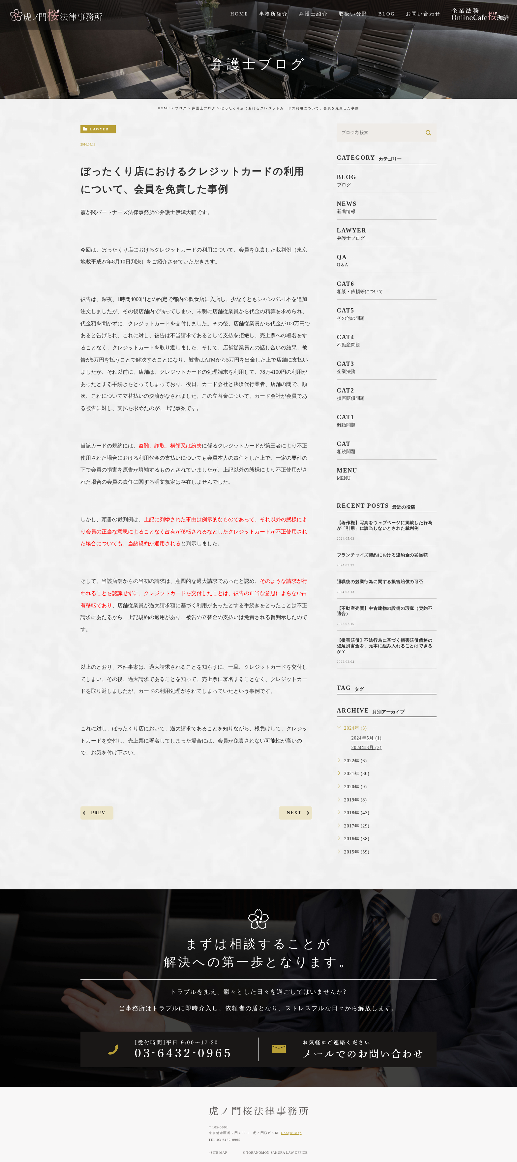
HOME (164, 108)
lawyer (99, 129)
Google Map (291, 1133)
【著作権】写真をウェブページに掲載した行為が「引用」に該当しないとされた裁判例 (385, 525)
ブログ (181, 108)
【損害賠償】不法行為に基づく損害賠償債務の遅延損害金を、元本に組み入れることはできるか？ (385, 646)
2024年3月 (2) (366, 747)
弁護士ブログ (204, 108)
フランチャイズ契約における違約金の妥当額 (382, 555)
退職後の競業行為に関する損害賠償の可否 (380, 581)
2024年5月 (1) (366, 738)
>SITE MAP (218, 1152)
